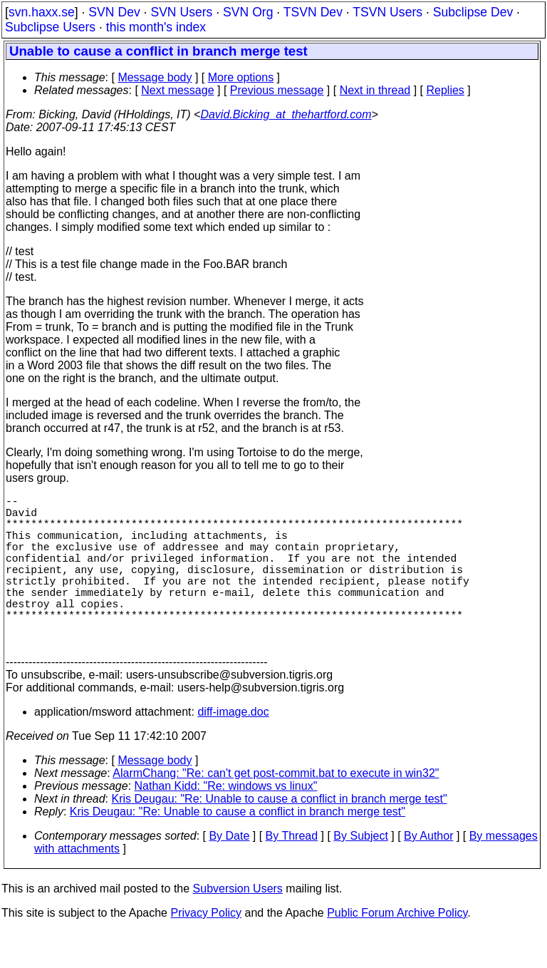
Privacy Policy (205, 950)
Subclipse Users (50, 27)
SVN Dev (114, 12)
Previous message (277, 90)
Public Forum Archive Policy (397, 950)
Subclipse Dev (473, 12)
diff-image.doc (233, 749)
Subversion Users (238, 926)
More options (241, 77)
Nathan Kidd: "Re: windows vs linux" (226, 823)
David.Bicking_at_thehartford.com (285, 114)
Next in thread (375, 90)
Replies (445, 90)
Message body (155, 77)
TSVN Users (387, 12)
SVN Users (181, 12)
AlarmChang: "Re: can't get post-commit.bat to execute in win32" (276, 810)
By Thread (292, 873)
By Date (229, 873)
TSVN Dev (313, 12)
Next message (177, 90)
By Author (428, 873)
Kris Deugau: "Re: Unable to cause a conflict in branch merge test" (279, 836)
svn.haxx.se (42, 12)
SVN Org (248, 12)
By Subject (360, 873)
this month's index (156, 27)
